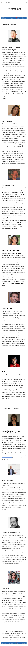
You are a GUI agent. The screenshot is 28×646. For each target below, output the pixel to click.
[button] (2, 2)
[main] (14, 8)
